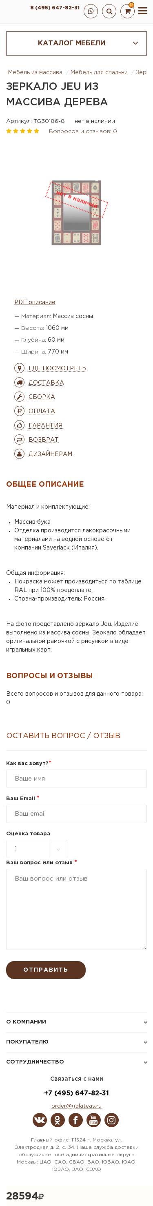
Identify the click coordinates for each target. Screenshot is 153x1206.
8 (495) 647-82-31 (55, 8)
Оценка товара (28, 834)
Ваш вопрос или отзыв (41, 863)
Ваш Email (23, 799)
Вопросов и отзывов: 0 (83, 131)
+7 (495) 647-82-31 (76, 1093)
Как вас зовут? (28, 764)
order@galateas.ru (76, 1106)
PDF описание (34, 302)
